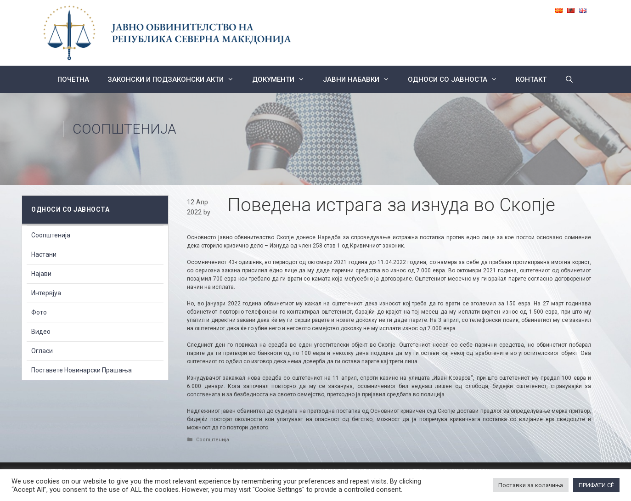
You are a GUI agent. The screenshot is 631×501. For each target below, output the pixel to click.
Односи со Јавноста (457, 79)
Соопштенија (124, 129)
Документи (283, 79)
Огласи (42, 351)
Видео (41, 331)
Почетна (73, 79)
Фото (39, 312)
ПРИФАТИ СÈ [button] (596, 485)
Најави (41, 273)
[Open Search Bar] (569, 79)
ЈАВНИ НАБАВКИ (361, 79)
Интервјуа (46, 293)
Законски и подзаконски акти (175, 79)
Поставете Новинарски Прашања (81, 370)
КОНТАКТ (531, 79)
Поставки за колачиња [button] (530, 485)
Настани (43, 254)
